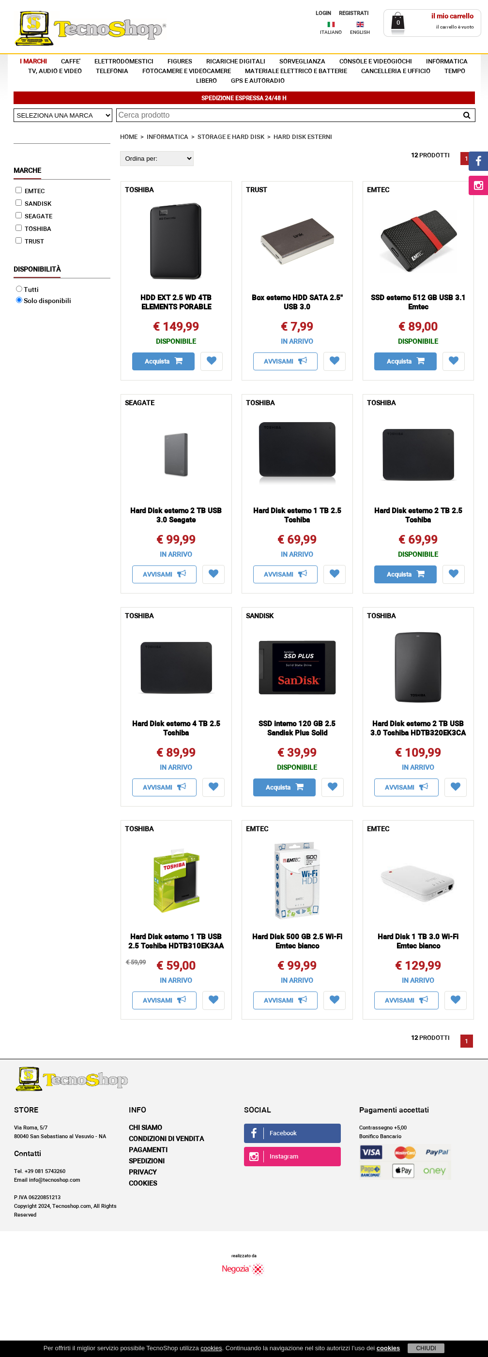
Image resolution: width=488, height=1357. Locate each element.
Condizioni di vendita (166, 1139)
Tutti (27, 290)
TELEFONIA (112, 71)
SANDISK (33, 204)
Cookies (143, 1183)
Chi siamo (145, 1128)
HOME (128, 137)
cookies (211, 1348)
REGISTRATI (353, 13)
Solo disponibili (43, 301)
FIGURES (180, 62)
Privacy (143, 1172)
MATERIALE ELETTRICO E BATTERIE (296, 71)
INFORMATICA (447, 62)
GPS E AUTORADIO (258, 81)
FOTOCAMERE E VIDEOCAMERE (186, 71)
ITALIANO (331, 32)
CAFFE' (70, 62)
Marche (27, 171)
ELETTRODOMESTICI (123, 62)
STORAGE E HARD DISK (231, 137)
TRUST (29, 242)
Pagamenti (148, 1150)
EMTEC (30, 191)
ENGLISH (360, 32)
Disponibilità (37, 269)
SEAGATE (33, 216)
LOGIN (323, 13)
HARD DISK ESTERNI (303, 137)
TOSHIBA (33, 229)
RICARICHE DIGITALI (235, 62)
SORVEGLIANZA (302, 62)
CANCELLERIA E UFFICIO (395, 71)
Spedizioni (147, 1161)
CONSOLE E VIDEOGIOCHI (375, 62)
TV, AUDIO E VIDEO (55, 71)
